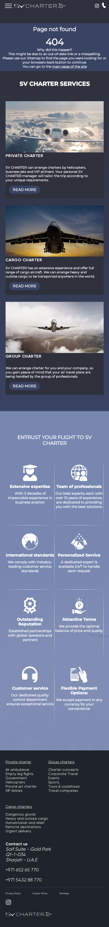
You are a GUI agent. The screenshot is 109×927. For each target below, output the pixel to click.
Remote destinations (23, 827)
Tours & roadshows (64, 786)
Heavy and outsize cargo (27, 818)
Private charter (18, 762)
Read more (24, 190)
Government (16, 778)
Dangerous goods (21, 814)
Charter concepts (63, 770)
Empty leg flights (19, 774)
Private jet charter (21, 786)
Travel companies (63, 791)
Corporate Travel (63, 774)
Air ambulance (17, 770)
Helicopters (15, 782)
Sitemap (64, 893)
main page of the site (69, 66)
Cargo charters (19, 806)
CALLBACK (104, 5)
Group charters (61, 762)
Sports (53, 782)
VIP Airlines (14, 791)
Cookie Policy (40, 893)
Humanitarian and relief (25, 823)
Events (53, 778)
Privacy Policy (13, 893)
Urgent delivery (18, 831)
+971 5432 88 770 (24, 880)
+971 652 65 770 (22, 870)
